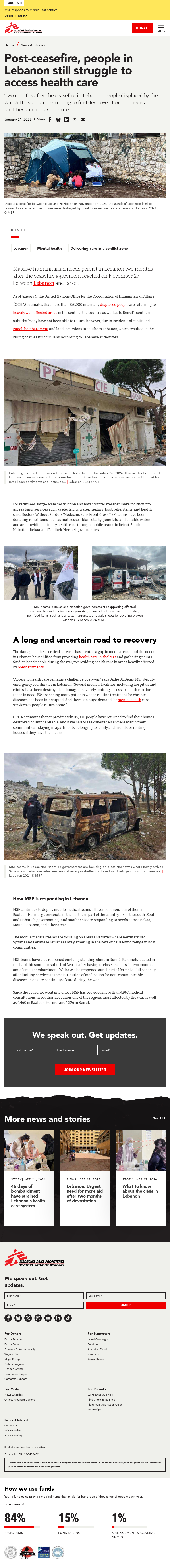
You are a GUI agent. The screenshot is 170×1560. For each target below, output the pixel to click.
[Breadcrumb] (85, 45)
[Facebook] (8, 1318)
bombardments (31, 667)
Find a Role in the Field (101, 1399)
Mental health (49, 248)
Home (9, 45)
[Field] (44, 1295)
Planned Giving (13, 1368)
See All (158, 1118)
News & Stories (32, 45)
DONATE (142, 28)
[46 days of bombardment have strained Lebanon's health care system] (29, 1178)
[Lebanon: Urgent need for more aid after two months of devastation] (85, 1178)
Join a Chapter (96, 1359)
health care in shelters (97, 657)
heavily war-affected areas (35, 313)
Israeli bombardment (30, 329)
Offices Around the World (19, 1399)
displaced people (114, 304)
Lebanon (21, 248)
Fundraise (93, 1344)
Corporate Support (15, 1378)
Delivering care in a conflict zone (99, 248)
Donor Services (13, 1339)
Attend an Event (97, 1349)
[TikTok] (68, 1318)
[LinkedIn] (58, 1318)
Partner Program (14, 1363)
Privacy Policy (12, 1430)
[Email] (127, 1050)
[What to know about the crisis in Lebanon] (141, 1178)
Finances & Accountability (19, 1349)
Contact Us (10, 1425)
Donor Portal (11, 1344)
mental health (129, 700)
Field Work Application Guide (105, 1404)
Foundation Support (16, 1373)
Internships (94, 1409)
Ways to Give (12, 1354)
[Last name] (75, 1050)
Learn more (14, 15)
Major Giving (12, 1359)
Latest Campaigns (98, 1339)
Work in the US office (100, 1394)
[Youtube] (48, 1318)
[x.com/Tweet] (28, 1318)
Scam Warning (13, 1435)
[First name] (32, 1050)
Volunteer (93, 1354)
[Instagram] (38, 1318)
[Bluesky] (18, 1318)
